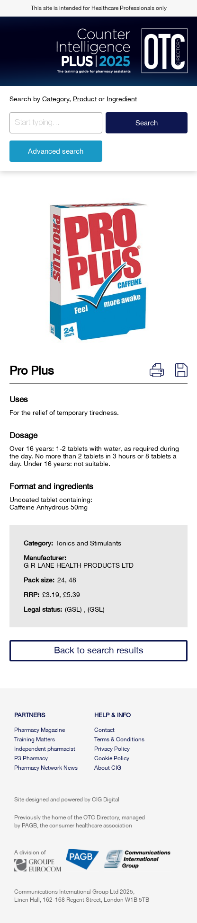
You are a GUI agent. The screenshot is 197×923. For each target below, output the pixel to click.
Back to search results (98, 650)
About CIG (107, 768)
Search (146, 123)
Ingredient (122, 99)
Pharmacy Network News (46, 768)
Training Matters (34, 739)
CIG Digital (105, 799)
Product (85, 99)
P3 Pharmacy (31, 758)
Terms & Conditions (119, 739)
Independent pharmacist (44, 749)
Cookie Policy (111, 758)
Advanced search (55, 151)
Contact (104, 730)
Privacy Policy (112, 749)
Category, (56, 99)
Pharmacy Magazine (39, 730)
